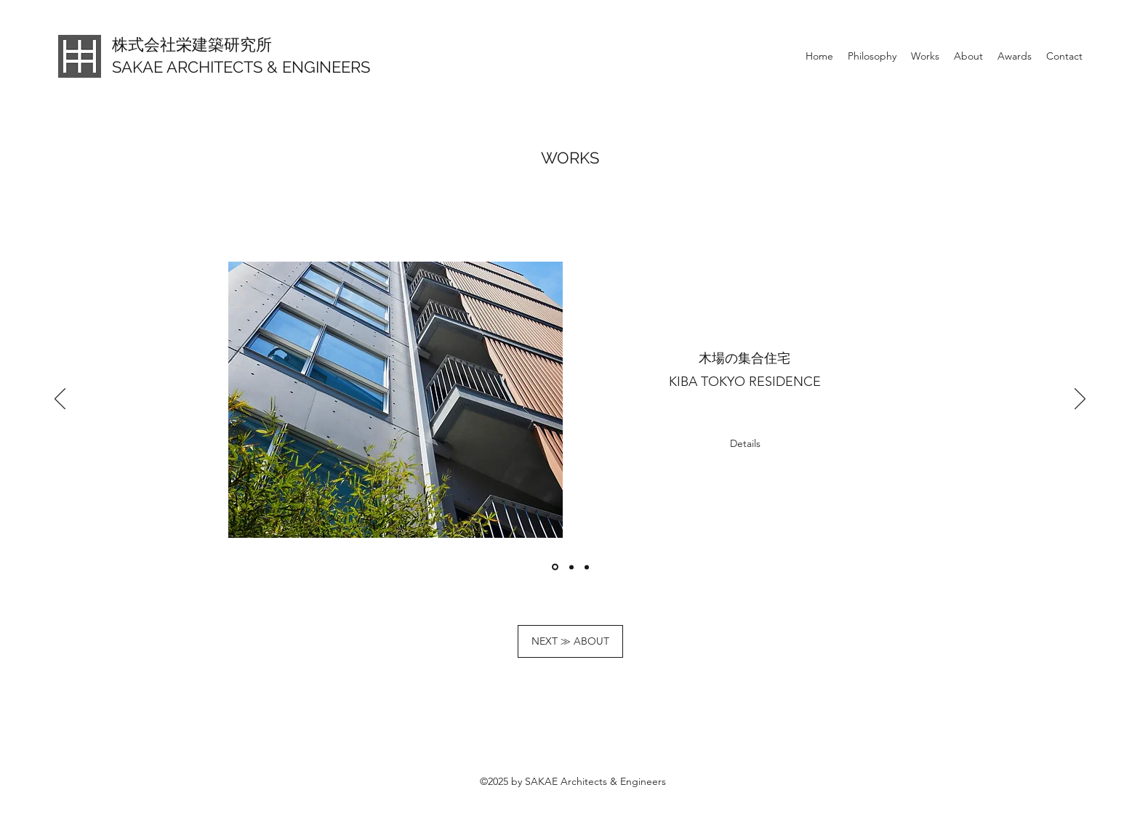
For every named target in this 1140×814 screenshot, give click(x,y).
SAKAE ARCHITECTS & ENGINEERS (241, 66)
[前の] (60, 399)
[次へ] (1080, 399)
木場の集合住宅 (744, 358)
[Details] (744, 444)
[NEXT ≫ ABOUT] (570, 641)
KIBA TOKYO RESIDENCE (745, 382)
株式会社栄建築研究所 (192, 44)
